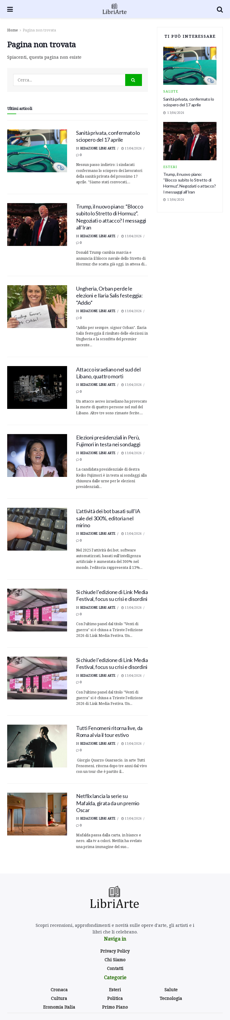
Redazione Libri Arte (98, 148)
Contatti (115, 968)
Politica (115, 998)
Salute (170, 91)
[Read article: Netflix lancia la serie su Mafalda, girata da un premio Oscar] (37, 814)
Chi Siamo (115, 959)
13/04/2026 (131, 148)
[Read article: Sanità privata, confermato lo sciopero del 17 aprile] (37, 150)
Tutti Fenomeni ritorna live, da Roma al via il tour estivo (109, 731)
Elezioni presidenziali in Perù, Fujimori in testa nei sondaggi (108, 441)
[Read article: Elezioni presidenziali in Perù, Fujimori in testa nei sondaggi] (37, 455)
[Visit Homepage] (114, 9)
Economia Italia (59, 1007)
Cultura (59, 998)
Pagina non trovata (39, 30)
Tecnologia (171, 998)
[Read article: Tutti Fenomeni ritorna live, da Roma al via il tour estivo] (37, 746)
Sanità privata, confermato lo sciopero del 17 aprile (108, 136)
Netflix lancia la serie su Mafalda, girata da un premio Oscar (107, 803)
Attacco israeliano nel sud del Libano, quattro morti (108, 373)
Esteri (170, 166)
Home (12, 30)
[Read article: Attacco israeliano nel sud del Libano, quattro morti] (37, 387)
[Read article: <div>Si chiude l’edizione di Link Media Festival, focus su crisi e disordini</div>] (37, 610)
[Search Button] (220, 9)
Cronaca (59, 989)
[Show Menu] (10, 9)
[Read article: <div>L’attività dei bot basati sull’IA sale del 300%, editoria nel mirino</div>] (37, 529)
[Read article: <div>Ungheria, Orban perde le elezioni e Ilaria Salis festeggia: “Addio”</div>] (37, 306)
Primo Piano (115, 1007)
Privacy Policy (115, 951)
